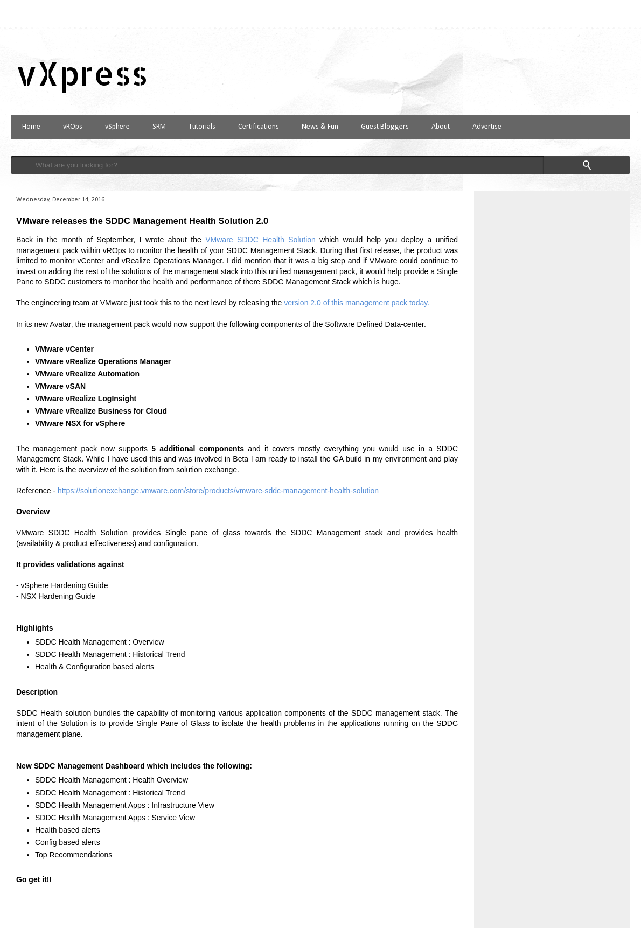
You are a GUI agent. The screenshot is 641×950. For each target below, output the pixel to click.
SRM (159, 127)
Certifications (258, 127)
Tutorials (202, 127)
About (440, 127)
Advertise (486, 127)
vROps (72, 127)
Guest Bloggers (385, 127)
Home (31, 127)
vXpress (82, 73)
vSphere (117, 127)
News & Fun (320, 127)
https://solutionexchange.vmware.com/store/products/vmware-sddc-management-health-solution (218, 490)
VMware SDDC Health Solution (260, 239)
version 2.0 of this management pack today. (356, 302)
